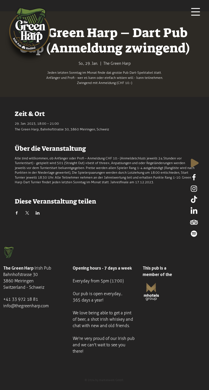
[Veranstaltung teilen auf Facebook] (17, 213)
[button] (195, 11)
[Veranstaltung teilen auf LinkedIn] (38, 213)
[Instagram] (194, 188)
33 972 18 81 (25, 299)
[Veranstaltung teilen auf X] (27, 213)
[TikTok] (194, 200)
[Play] (194, 163)
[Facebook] (194, 177)
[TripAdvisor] (194, 222)
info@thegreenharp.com (26, 305)
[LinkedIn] (194, 211)
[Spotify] (194, 234)
